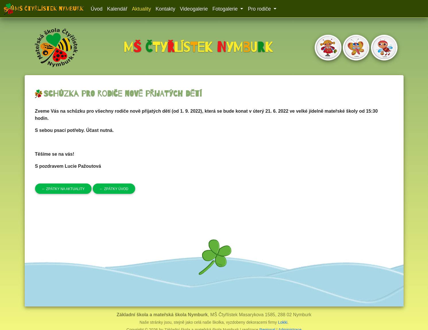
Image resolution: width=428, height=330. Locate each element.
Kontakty (165, 9)
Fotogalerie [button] (225, 9)
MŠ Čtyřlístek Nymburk (49, 8)
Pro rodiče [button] (260, 9)
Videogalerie (194, 9)
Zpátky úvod (114, 189)
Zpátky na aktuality (63, 189)
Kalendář (117, 9)
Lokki (282, 322)
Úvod (96, 9)
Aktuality (141, 9)
